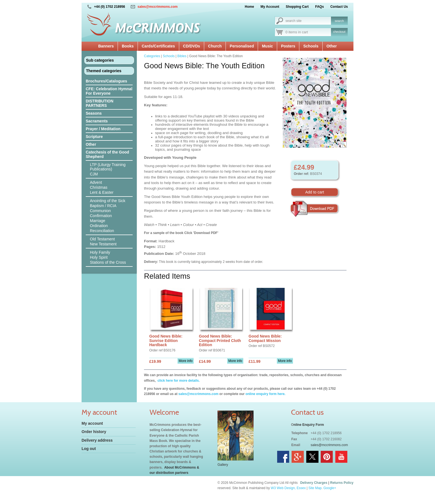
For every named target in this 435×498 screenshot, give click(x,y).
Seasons (94, 113)
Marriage (97, 220)
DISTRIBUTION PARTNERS (99, 103)
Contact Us (339, 7)
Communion (100, 210)
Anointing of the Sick (107, 200)
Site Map (315, 488)
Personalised (242, 46)
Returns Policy (341, 483)
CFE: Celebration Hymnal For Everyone (109, 91)
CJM (94, 174)
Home (249, 7)
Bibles (181, 56)
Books (128, 46)
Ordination (99, 225)
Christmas (98, 187)
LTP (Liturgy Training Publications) (108, 166)
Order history (94, 431)
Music (267, 46)
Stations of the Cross (108, 262)
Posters (288, 46)
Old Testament (102, 239)
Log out (89, 448)
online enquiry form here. (265, 394)
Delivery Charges (313, 483)
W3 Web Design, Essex (288, 488)
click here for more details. (177, 381)
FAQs (319, 7)
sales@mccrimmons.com (158, 7)
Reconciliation (102, 230)
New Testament (103, 244)
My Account (270, 7)
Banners (106, 46)
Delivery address (97, 440)
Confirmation (101, 215)
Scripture (94, 136)
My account (92, 423)
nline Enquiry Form (309, 425)
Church (215, 46)
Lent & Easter (101, 192)
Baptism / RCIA (103, 205)
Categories (152, 56)
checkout (339, 31)
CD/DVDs (191, 46)
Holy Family (100, 252)
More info (186, 361)
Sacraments (97, 121)
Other (332, 46)
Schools (310, 46)
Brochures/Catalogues (106, 81)
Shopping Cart (297, 7)
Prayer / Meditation (103, 129)
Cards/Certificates (158, 46)
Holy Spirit (99, 257)
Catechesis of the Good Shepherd (107, 154)
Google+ (329, 488)
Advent (96, 182)
